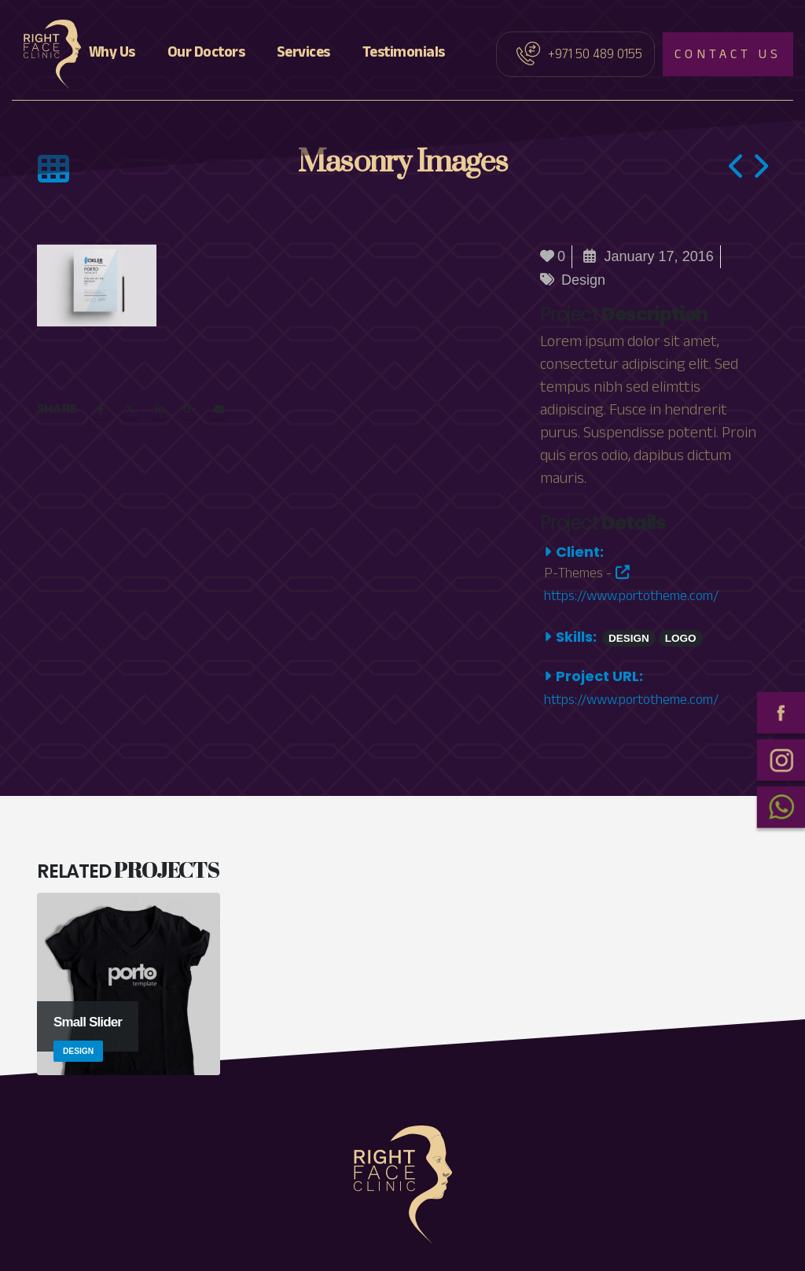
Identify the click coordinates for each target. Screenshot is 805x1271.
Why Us (112, 54)
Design (583, 280)
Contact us (728, 56)
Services (303, 54)
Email (219, 409)
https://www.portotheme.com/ (631, 587)
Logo (681, 638)
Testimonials (403, 54)
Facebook (101, 409)
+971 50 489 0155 (595, 56)
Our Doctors (206, 54)
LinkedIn (160, 409)
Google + (189, 409)
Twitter (130, 409)
